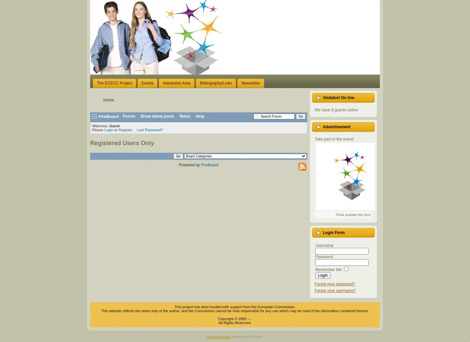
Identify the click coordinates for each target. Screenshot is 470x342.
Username (324, 245)
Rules (185, 116)
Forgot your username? (335, 290)
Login (108, 130)
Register (125, 130)
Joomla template (218, 337)
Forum (129, 116)
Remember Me (328, 269)
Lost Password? (150, 130)
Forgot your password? (335, 284)
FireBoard (210, 165)
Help (200, 116)
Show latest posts (157, 116)
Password (324, 257)
